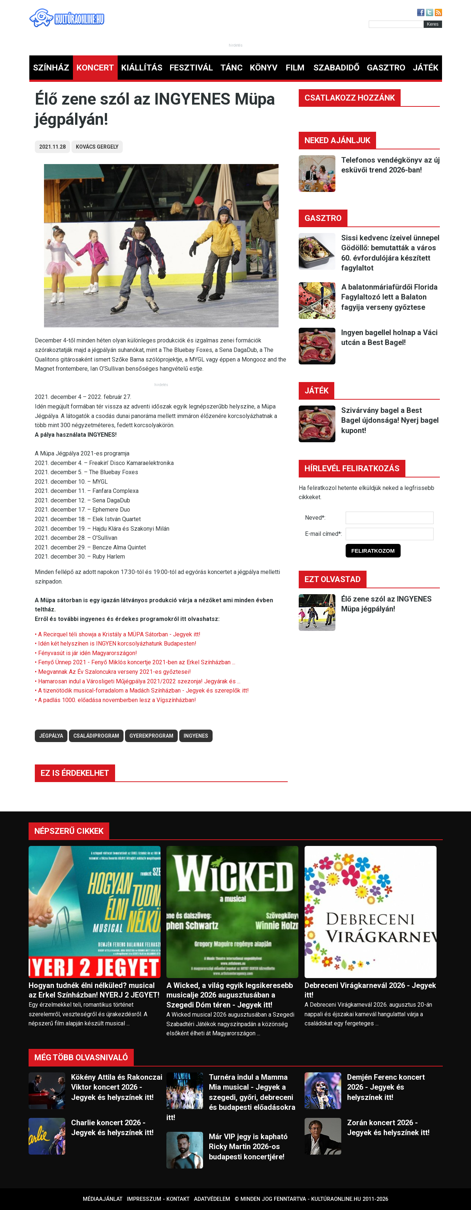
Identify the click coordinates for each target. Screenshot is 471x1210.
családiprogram (96, 736)
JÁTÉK (425, 68)
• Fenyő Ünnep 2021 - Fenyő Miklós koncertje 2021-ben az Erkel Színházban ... (135, 662)
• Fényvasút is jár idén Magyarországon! (86, 653)
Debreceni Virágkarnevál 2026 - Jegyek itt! (370, 990)
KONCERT (95, 68)
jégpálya (51, 736)
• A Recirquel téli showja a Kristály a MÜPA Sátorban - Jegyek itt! (117, 634)
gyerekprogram (151, 736)
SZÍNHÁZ (51, 68)
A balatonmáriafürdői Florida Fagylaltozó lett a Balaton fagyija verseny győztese (389, 297)
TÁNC (231, 68)
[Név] (390, 518)
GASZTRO (386, 68)
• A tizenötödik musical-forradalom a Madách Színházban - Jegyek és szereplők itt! (142, 690)
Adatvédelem (212, 1199)
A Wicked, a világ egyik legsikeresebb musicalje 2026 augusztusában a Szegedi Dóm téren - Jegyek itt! (229, 995)
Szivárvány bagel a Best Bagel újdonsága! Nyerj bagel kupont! (390, 420)
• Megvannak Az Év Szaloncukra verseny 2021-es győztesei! (113, 671)
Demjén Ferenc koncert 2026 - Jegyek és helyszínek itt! (386, 1087)
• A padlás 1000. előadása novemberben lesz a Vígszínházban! (115, 700)
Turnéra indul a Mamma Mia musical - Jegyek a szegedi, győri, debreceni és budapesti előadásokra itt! (230, 1097)
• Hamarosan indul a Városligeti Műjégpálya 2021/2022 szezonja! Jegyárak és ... (137, 681)
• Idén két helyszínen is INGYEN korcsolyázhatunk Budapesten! (115, 643)
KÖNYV (263, 68)
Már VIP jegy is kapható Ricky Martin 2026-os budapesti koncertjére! (248, 1146)
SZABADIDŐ (336, 68)
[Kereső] (396, 24)
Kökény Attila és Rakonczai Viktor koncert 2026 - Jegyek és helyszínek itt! (116, 1087)
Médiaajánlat (102, 1199)
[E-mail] (390, 534)
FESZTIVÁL (191, 68)
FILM (295, 68)
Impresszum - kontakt (158, 1199)
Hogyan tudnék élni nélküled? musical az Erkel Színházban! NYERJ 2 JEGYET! (94, 990)
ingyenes (196, 736)
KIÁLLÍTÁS (141, 68)
